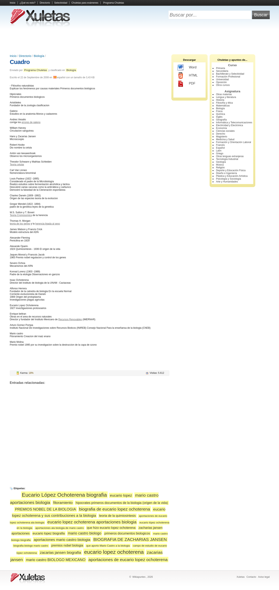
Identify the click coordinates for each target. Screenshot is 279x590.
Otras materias (224, 94)
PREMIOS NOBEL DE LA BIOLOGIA (45, 509)
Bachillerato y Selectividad (230, 73)
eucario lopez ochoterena (114, 552)
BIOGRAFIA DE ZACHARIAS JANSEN (130, 539)
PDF (186, 83)
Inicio (12, 2)
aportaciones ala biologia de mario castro (59, 527)
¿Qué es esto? (28, 2)
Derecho (220, 133)
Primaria (220, 68)
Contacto (251, 577)
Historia (220, 100)
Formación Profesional (228, 76)
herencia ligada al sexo (47, 223)
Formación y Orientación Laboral (233, 142)
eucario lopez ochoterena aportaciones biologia (91, 522)
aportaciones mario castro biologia (62, 539)
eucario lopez (121, 495)
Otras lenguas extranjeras (230, 156)
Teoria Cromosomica (21, 215)
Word (187, 67)
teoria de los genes (20, 223)
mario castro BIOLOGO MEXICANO (55, 560)
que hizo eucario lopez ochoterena (111, 527)
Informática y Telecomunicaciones (234, 122)
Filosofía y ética (224, 102)
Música (220, 164)
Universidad (222, 79)
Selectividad (60, 2)
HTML (187, 75)
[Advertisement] (139, 40)
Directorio (45, 2)
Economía (221, 128)
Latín (218, 150)
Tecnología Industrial (227, 159)
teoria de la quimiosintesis (117, 515)
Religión (220, 167)
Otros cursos (223, 85)
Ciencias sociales (225, 131)
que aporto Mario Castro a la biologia (108, 545)
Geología (221, 162)
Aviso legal (264, 577)
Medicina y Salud (225, 139)
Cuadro (20, 62)
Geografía (221, 119)
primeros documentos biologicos (127, 533)
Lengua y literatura (226, 97)
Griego (219, 153)
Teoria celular (17, 164)
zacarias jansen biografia (60, 552)
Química (220, 114)
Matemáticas (223, 105)
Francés (220, 145)
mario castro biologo (84, 533)
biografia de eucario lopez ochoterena (114, 509)
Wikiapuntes (138, 577)
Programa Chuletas (113, 2)
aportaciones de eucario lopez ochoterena (128, 559)
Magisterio (221, 136)
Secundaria (222, 71)
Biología (39, 56)
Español (220, 147)
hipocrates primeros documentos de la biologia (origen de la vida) (122, 503)
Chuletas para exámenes (84, 2)
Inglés (219, 116)
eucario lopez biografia (49, 533)
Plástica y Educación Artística (232, 176)
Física (219, 111)
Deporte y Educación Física (231, 170)
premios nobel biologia (67, 545)
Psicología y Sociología (228, 178)
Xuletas (241, 577)
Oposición (221, 82)
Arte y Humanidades (227, 181)
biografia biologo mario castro (30, 545)
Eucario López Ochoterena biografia (64, 495)
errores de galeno (31, 122)
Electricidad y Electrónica (229, 125)
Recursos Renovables (70, 319)
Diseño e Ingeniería (226, 173)
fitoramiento (63, 502)
